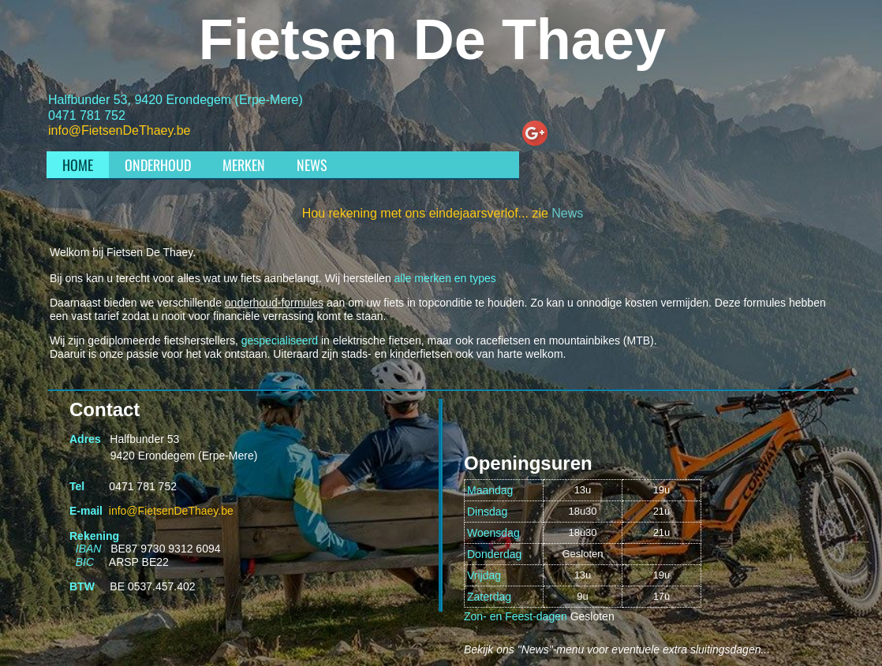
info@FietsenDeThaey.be (119, 130)
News (567, 213)
